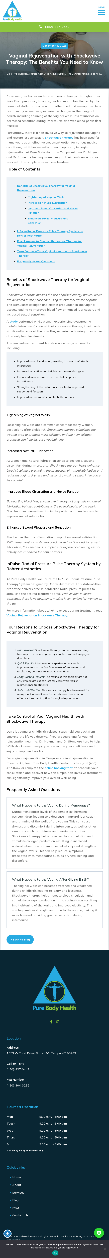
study (13, 321)
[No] (104, 1249)
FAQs (16, 1208)
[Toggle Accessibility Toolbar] (8, 1234)
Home (16, 1177)
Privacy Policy (13, 1239)
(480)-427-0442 (18, 1069)
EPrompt (89, 1236)
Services (18, 1192)
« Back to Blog (20, 939)
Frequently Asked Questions (36, 261)
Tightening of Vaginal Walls (46, 197)
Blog (9, 73)
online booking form (59, 768)
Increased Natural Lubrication (47, 202)
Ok (55, 1253)
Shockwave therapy (59, 137)
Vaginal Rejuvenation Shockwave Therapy (37, 615)
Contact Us (20, 1215)
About (16, 1185)
